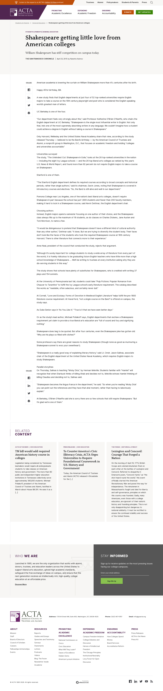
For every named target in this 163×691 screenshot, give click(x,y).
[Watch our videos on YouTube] (146, 681)
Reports (37, 633)
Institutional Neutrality (91, 656)
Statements (39, 646)
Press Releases (69, 447)
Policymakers (112, 2)
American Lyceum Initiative (69, 659)
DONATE (128, 12)
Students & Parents (130, 2)
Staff (12, 637)
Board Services (113, 643)
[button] (62, 12)
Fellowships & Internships (20, 649)
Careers (13, 646)
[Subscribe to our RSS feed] (151, 681)
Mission (13, 633)
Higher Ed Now (51, 2)
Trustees (90, 2)
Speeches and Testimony (44, 640)
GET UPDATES (144, 12)
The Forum (116, 447)
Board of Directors (17, 640)
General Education (38, 23)
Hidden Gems (64, 656)
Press (144, 2)
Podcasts (38, 652)
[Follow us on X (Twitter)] (141, 681)
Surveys (37, 643)
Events (13, 652)
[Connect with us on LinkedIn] (135, 681)
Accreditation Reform (115, 646)
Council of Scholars (17, 643)
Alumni (100, 2)
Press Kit (134, 640)
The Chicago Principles (92, 653)
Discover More (21, 585)
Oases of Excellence (67, 653)
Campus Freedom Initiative (93, 637)
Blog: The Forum (40, 659)
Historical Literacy (129, 447)
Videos (37, 656)
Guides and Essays (41, 637)
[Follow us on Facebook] (130, 681)
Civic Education (36, 447)
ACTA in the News (22, 447)
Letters (37, 649)
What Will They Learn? (67, 650)
